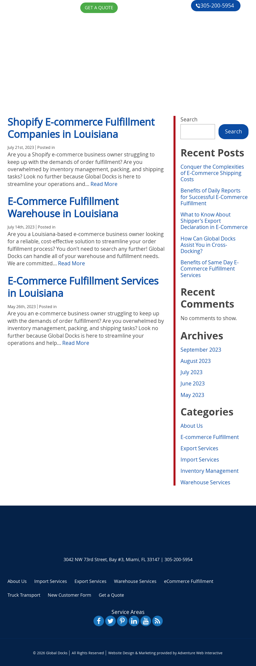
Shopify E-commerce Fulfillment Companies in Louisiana (81, 128)
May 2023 (192, 394)
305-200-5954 (215, 5)
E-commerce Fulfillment (209, 436)
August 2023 (195, 360)
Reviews (34, 85)
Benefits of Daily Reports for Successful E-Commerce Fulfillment (214, 196)
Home (31, 39)
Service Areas (128, 611)
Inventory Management (209, 470)
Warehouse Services (205, 482)
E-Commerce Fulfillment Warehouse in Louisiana (63, 207)
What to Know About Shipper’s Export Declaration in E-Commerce (214, 221)
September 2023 (200, 349)
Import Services (199, 459)
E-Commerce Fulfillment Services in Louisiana (83, 287)
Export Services (199, 448)
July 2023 (191, 372)
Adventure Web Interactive (200, 652)
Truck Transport (24, 595)
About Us (36, 51)
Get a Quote (39, 97)
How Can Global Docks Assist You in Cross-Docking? (208, 245)
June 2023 (192, 383)
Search (189, 119)
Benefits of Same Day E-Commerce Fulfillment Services (209, 268)
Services (34, 62)
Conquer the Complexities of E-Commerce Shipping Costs (212, 173)
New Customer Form (69, 595)
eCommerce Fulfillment (56, 74)
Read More (104, 183)
